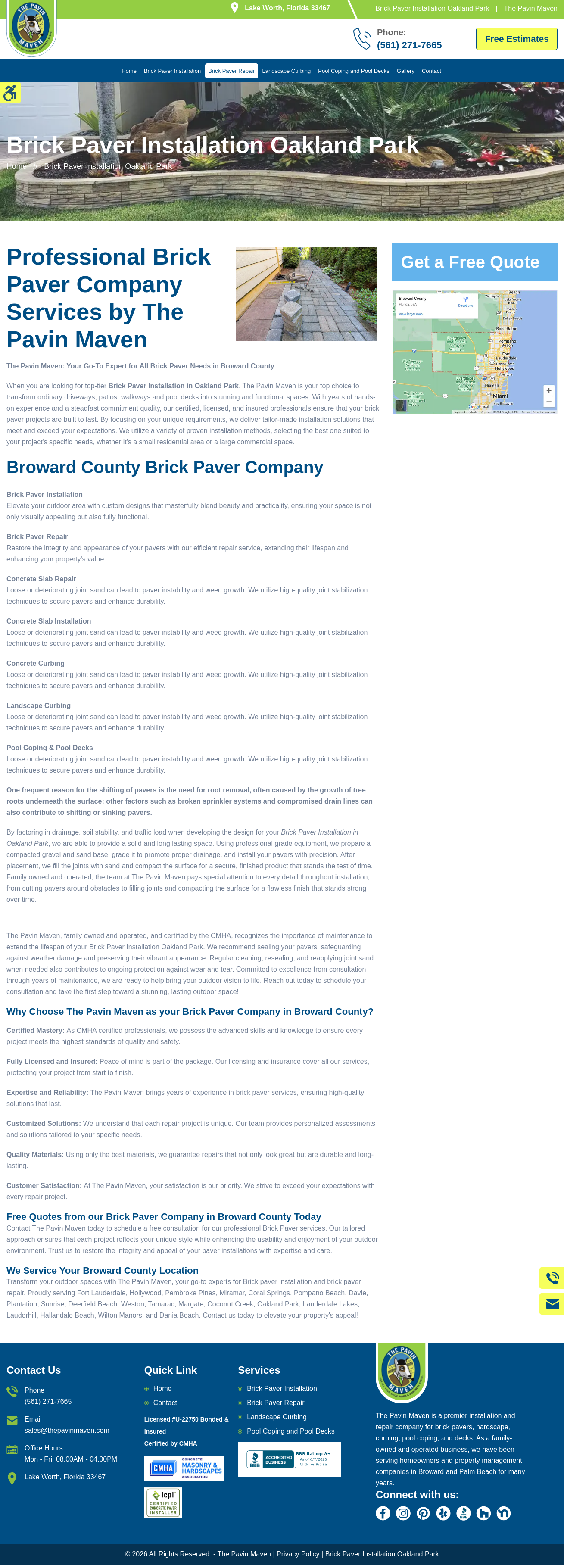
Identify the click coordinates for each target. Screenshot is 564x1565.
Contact (431, 71)
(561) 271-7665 (48, 1401)
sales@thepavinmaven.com (67, 1430)
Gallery (405, 71)
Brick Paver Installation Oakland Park (381, 1554)
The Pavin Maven (244, 1554)
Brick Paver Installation (172, 71)
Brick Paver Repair (231, 71)
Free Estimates (514, 38)
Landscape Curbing (286, 71)
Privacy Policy (298, 1554)
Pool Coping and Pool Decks (354, 71)
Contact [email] (165, 1402)
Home (129, 71)
